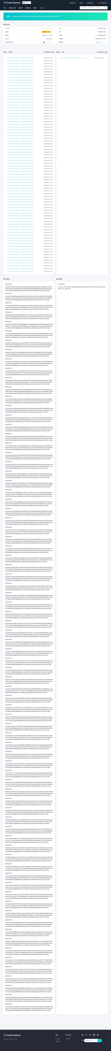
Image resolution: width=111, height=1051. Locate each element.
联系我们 (58, 1041)
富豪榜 (20, 8)
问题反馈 (68, 1038)
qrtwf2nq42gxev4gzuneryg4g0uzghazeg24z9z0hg (20, 58)
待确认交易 (12, 8)
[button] (102, 2)
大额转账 (28, 8)
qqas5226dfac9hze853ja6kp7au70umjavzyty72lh (73, 58)
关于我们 (58, 1038)
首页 (4, 8)
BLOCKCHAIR (47, 42)
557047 (42, 28)
